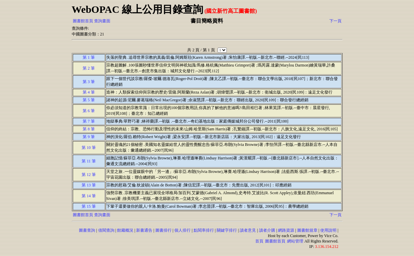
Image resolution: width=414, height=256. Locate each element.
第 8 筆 (89, 129)
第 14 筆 (89, 196)
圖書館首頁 (83, 21)
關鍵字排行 (227, 230)
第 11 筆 (89, 161)
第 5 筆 (89, 100)
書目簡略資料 (207, 21)
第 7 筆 (89, 121)
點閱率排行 (204, 230)
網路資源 (286, 230)
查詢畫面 (102, 21)
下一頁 (335, 21)
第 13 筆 (89, 185)
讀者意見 (248, 230)
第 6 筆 (89, 110)
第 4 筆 (89, 92)
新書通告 (144, 230)
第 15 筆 (89, 206)
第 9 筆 (89, 136)
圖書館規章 (307, 230)
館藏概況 (125, 230)
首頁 (259, 241)
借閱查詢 (106, 230)
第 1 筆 (89, 57)
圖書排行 (163, 230)
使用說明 (328, 230)
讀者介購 (267, 230)
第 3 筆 (89, 81)
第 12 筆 (89, 174)
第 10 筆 (89, 147)
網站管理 (295, 241)
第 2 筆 (89, 68)
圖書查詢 (87, 230)
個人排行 (182, 230)
